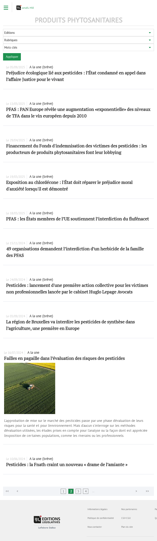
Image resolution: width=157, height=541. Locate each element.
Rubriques (10, 40)
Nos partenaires (129, 509)
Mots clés (10, 47)
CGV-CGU (126, 518)
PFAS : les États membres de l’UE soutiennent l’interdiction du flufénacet (77, 219)
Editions (9, 33)
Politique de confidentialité (100, 518)
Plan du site (127, 526)
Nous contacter (94, 526)
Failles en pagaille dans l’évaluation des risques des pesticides (64, 358)
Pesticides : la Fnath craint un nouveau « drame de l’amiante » (66, 464)
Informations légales (97, 509)
